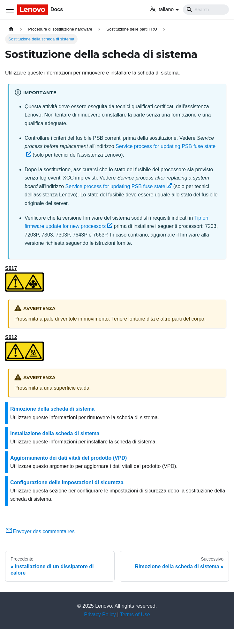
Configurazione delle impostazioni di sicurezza (67, 482)
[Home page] (11, 29)
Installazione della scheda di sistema (54, 433)
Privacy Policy (100, 614)
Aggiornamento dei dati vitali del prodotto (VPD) (68, 458)
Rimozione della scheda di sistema (52, 409)
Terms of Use (135, 614)
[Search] (206, 9)
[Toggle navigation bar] (10, 9)
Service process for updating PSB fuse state (118, 186)
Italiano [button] (161, 9)
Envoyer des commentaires (40, 531)
